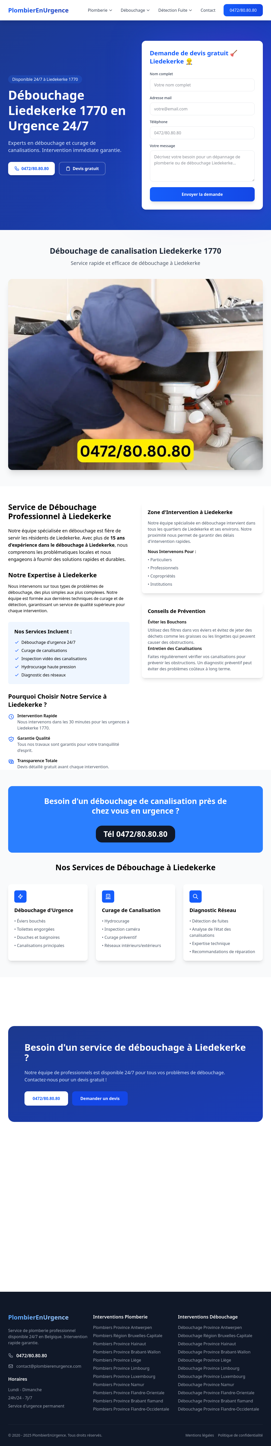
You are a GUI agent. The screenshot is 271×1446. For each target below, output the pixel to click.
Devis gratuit (82, 168)
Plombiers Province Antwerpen (122, 1327)
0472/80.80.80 (243, 10)
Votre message (162, 145)
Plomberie (100, 10)
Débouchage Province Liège (204, 1360)
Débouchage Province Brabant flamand (215, 1401)
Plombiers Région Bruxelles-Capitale (127, 1335)
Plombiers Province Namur (118, 1384)
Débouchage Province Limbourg (208, 1368)
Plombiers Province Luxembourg (124, 1376)
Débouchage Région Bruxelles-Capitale (215, 1335)
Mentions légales (200, 1435)
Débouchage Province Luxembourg (211, 1376)
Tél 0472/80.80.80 (135, 834)
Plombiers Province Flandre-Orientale (128, 1393)
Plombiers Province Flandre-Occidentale (131, 1409)
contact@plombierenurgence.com (44, 1366)
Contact (208, 10)
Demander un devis (100, 1098)
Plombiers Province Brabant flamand (128, 1401)
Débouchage (135, 10)
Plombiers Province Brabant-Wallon (127, 1352)
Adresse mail (161, 97)
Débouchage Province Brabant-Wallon (214, 1352)
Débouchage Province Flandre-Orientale (216, 1393)
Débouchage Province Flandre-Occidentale (218, 1409)
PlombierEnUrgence (38, 10)
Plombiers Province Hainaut (119, 1344)
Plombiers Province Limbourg (121, 1368)
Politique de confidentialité (240, 1435)
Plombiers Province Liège (117, 1360)
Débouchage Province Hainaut (207, 1344)
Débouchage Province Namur (206, 1384)
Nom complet (161, 73)
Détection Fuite (175, 10)
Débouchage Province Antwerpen (210, 1327)
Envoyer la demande (202, 194)
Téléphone (159, 121)
